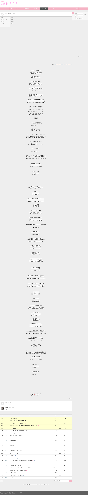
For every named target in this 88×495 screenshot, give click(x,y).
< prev (25, 484)
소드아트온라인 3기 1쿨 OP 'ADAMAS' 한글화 (18, 470)
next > (47, 484)
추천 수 (69, 415)
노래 (6, 472)
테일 (56, 470)
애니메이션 (6, 460)
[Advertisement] (81, 66)
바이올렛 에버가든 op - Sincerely (15, 465)
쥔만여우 (6, 407)
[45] (25, 423)
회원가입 (76, 18)
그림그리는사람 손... (13, 458)
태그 (1, 480)
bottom (73, 19)
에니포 (56, 418)
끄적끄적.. (11, 455)
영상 (6, 470)
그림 (6, 445)
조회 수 (64, 415)
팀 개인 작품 (8, 492)
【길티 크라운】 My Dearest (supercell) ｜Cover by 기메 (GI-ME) (21, 460)
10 (44, 484)
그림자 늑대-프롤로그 (14, 440)
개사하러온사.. (55, 467)
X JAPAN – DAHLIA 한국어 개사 (15, 453)
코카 (56, 475)
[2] (18, 433)
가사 (7, 15)
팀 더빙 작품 (2, 492)
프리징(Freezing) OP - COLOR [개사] (16, 475)
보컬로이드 (6, 450)
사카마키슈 (55, 472)
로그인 (85, 14)
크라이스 (55, 440)
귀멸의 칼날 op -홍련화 (9, 13)
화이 (5, 15)
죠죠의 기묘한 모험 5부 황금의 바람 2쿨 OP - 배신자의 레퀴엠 (20, 467)
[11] (38, 425)
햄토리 (56, 455)
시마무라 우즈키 (12, 445)
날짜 (60, 415)
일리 (56, 430)
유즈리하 (55, 450)
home (11, 8)
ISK (56, 453)
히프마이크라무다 (13, 472)
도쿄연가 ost (12, 477)
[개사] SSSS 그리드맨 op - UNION (16, 435)
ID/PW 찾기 (81, 18)
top (73, 17)
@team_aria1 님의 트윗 (78, 56)
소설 (6, 440)
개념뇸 (56, 445)
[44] (29, 420)
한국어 (21, 492)
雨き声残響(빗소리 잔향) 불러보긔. (16, 450)
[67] (17, 428)
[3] (32, 460)
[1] (22, 435)
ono (56, 435)
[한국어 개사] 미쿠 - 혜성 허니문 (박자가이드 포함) (18, 430)
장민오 (6, 402)
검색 (70, 480)
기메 (56, 460)
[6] (17, 418)
